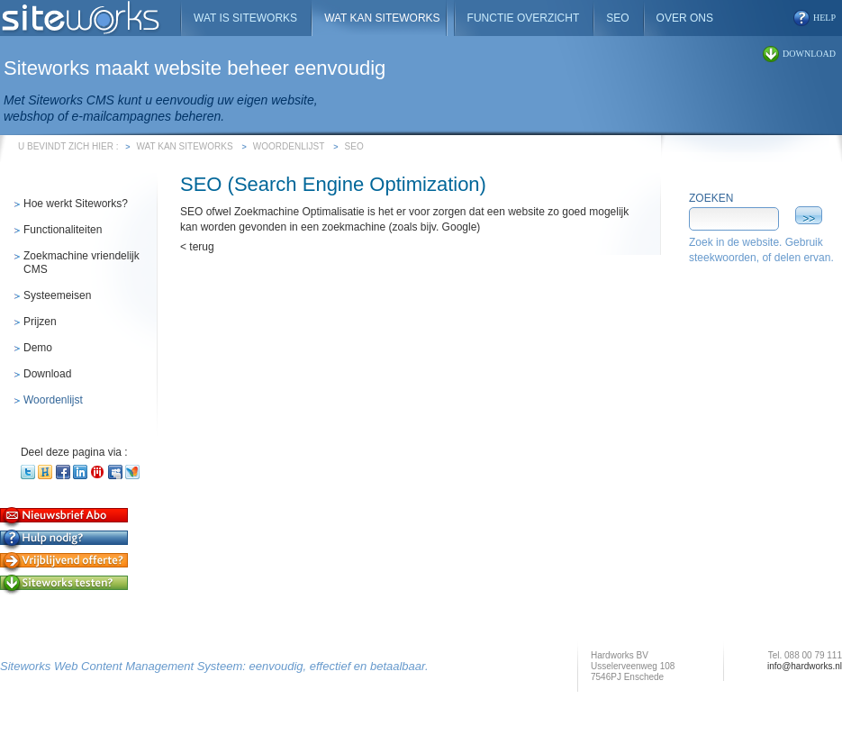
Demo (37, 347)
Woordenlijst (288, 146)
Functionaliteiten (62, 229)
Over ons (684, 18)
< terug (197, 246)
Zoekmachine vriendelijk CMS (81, 263)
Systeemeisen (57, 295)
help (824, 18)
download (809, 54)
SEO (354, 146)
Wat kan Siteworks (185, 146)
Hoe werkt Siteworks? (75, 203)
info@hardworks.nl (804, 666)
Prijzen (40, 321)
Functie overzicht (523, 18)
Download (47, 374)
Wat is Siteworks (245, 18)
